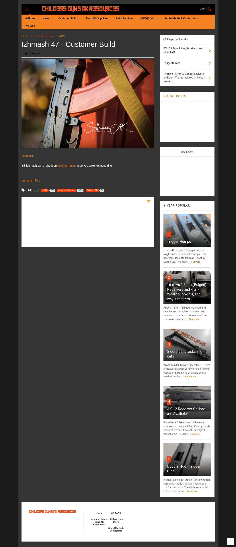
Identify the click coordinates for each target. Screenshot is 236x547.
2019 (62, 36)
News (47, 18)
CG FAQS (116, 513)
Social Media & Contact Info (181, 18)
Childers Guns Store (115, 520)
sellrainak (28, 156)
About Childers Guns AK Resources (99, 522)
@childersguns (66, 165)
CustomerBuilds (43, 36)
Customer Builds (68, 18)
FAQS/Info (149, 18)
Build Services (124, 18)
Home (30, 18)
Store (30, 25)
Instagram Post (31, 180)
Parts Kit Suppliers (97, 18)
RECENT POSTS (174, 96)
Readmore (195, 262)
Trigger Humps (179, 241)
